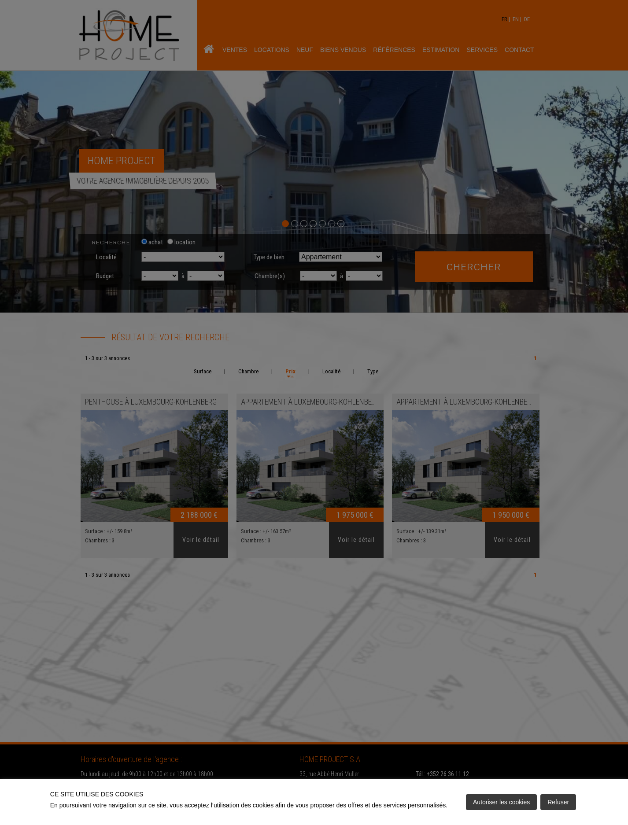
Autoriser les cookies (501, 802)
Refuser (558, 802)
